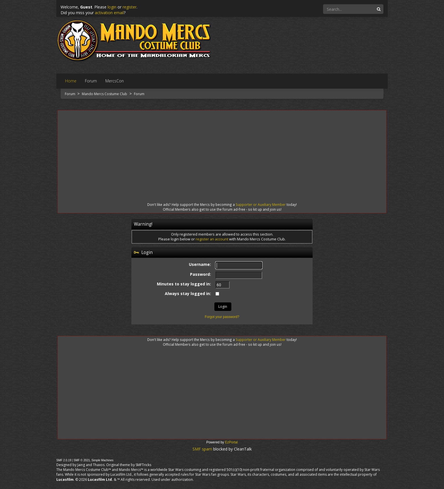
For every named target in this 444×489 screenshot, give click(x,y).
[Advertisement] (222, 151)
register (129, 7)
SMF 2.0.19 (63, 460)
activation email (109, 12)
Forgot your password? (222, 317)
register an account (212, 239)
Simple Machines (102, 460)
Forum (70, 93)
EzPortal (231, 442)
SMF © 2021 (82, 460)
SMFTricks (143, 464)
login (112, 7)
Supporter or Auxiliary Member (261, 204)
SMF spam (202, 449)
